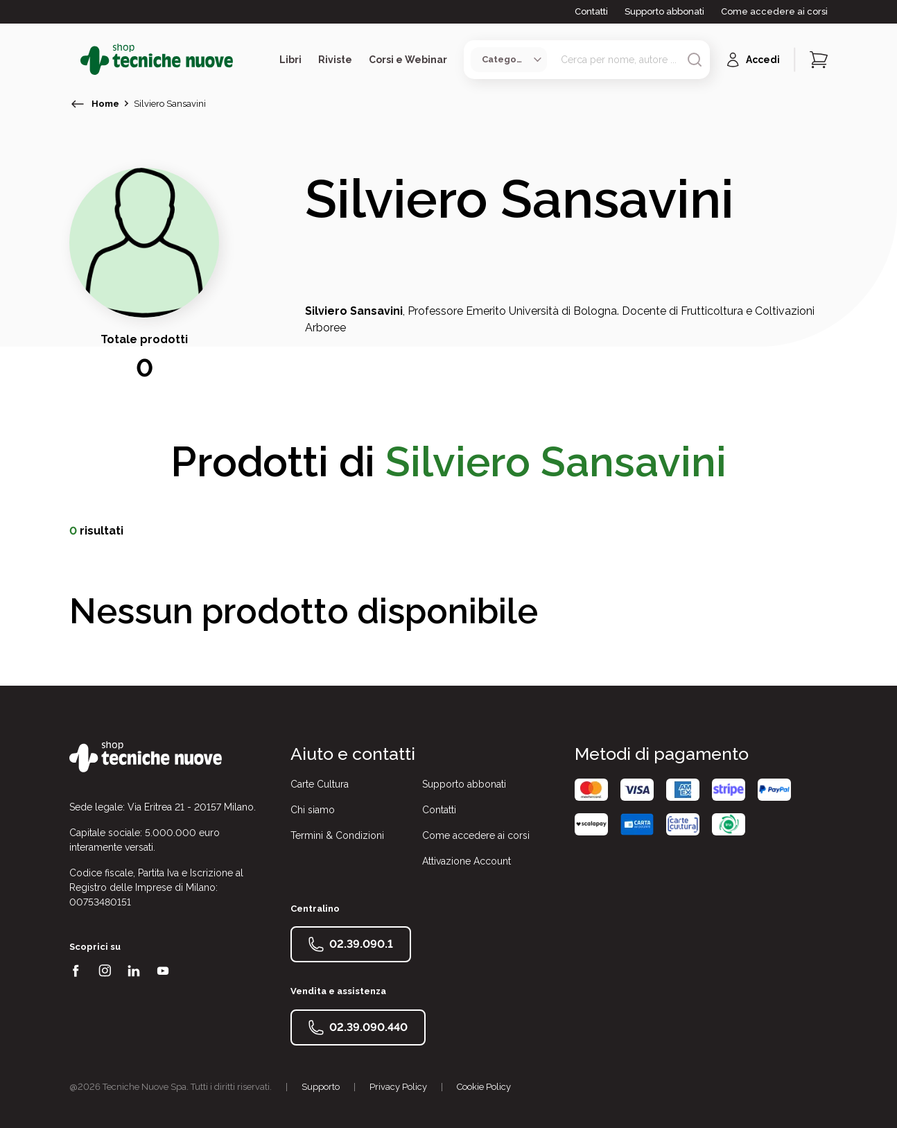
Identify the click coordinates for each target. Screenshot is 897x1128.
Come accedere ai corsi (774, 11)
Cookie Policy (484, 1087)
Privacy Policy (398, 1087)
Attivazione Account (466, 861)
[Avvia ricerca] (694, 59)
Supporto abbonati (664, 11)
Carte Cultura (319, 784)
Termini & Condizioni (337, 835)
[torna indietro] (77, 104)
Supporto (321, 1087)
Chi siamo (312, 809)
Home (105, 103)
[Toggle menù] (74, 60)
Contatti (591, 11)
